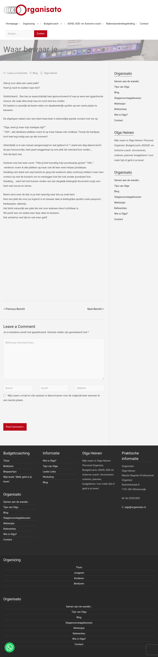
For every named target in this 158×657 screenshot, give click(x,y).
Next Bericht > (95, 309)
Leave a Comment (17, 73)
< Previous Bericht (14, 309)
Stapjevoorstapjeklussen (127, 98)
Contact (118, 120)
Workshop (48, 476)
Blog (35, 73)
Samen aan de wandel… (127, 81)
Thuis (6, 460)
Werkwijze (120, 103)
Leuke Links (49, 471)
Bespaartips (10, 471)
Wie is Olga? (121, 114)
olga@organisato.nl (135, 507)
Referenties (120, 109)
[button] (10, 647)
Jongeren (79, 572)
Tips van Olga (121, 86)
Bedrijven (8, 466)
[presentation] (28, 415)
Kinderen (79, 578)
